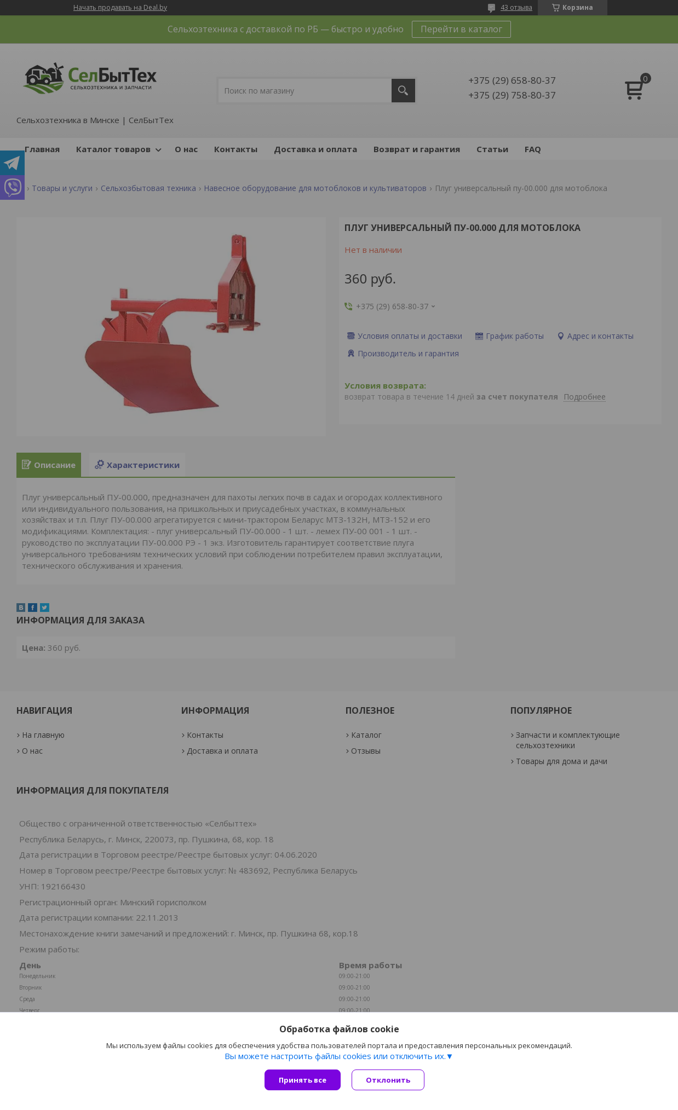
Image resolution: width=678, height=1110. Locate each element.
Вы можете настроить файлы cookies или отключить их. (335, 1056)
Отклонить (388, 1080)
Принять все (302, 1080)
